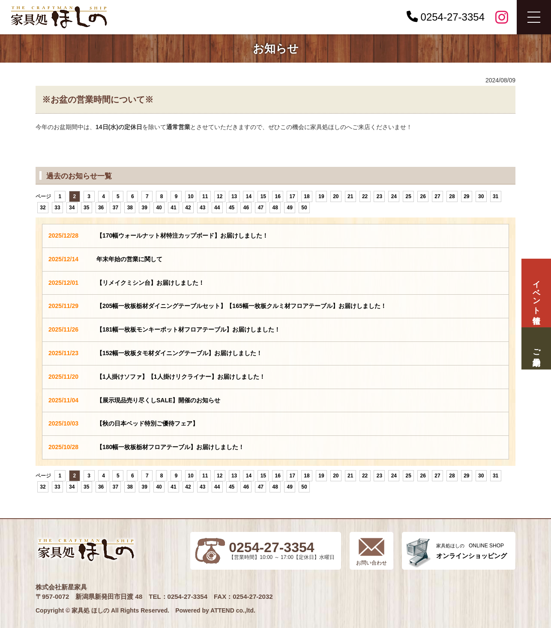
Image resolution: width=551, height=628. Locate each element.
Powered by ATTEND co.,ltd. (215, 610)
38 (130, 208)
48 (275, 208)
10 (190, 196)
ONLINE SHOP (471, 551)
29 (466, 196)
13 (234, 196)
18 (306, 196)
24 (394, 196)
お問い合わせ (371, 563)
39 (144, 208)
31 (495, 196)
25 (408, 196)
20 (335, 196)
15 (263, 196)
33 (57, 208)
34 (72, 208)
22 (365, 196)
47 (261, 208)
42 (188, 208)
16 (278, 196)
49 (289, 208)
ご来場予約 (536, 348)
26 (422, 196)
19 (321, 196)
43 (202, 208)
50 (304, 208)
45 (231, 208)
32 (42, 208)
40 (159, 208)
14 (249, 196)
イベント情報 (536, 293)
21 (350, 196)
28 (452, 196)
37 (115, 208)
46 (246, 208)
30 (481, 196)
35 (86, 208)
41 (173, 208)
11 (205, 196)
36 (101, 208)
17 (292, 196)
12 (219, 196)
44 (217, 208)
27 (437, 196)
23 (379, 196)
